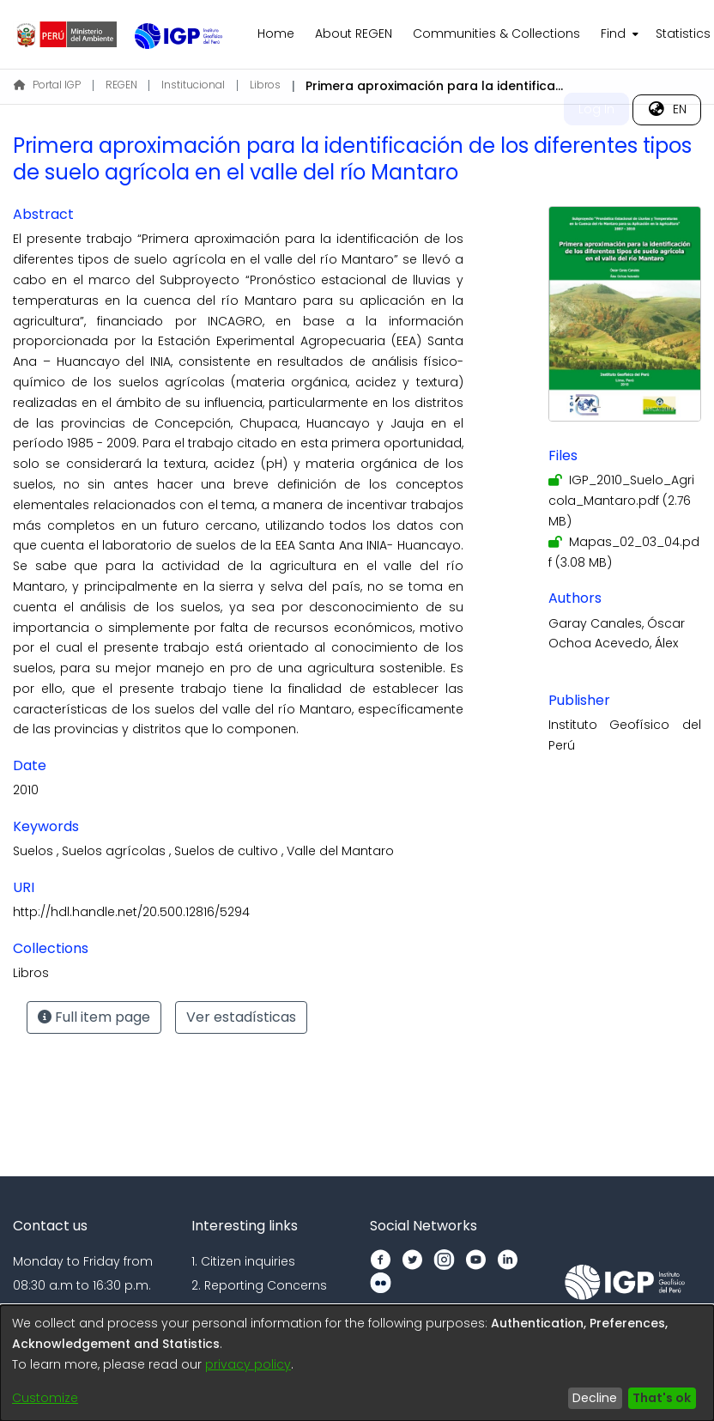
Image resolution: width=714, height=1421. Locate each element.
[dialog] (357, 1363)
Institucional (193, 84)
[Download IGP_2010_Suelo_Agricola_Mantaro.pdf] (621, 500)
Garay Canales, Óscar (616, 623)
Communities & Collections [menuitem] (496, 33)
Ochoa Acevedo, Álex (613, 643)
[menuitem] (617, 34)
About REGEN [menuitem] (353, 33)
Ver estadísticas (241, 1017)
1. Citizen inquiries (243, 1261)
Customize (45, 1397)
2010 (26, 790)
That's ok (661, 1397)
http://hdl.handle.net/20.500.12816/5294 (131, 911)
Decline (594, 1397)
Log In (596, 109)
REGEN (121, 84)
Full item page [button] (94, 1017)
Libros (265, 84)
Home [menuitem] (275, 33)
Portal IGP (47, 84)
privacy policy (248, 1364)
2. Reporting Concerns (259, 1285)
